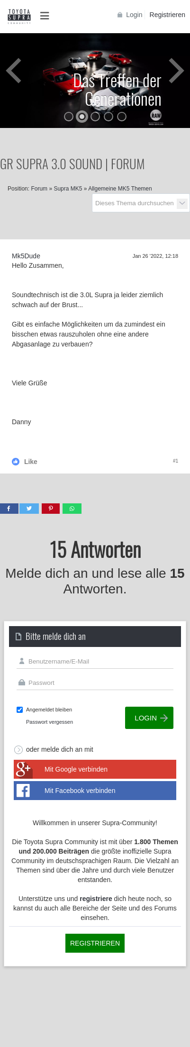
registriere (96, 898)
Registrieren (167, 14)
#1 (175, 461)
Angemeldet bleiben (49, 709)
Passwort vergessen (49, 722)
